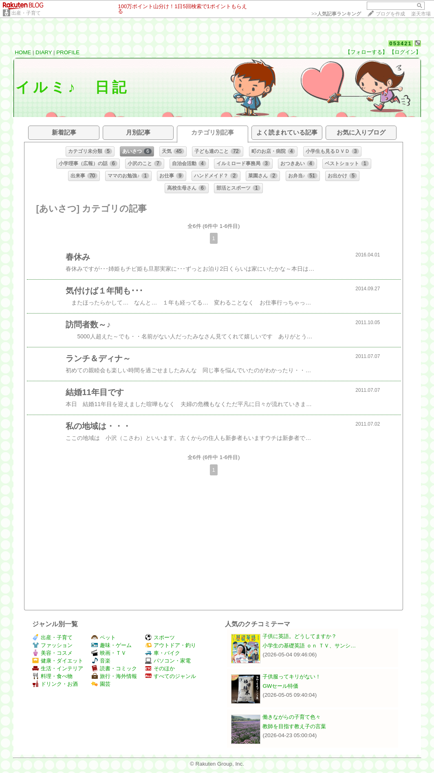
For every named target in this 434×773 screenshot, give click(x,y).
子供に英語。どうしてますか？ (299, 636)
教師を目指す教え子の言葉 (294, 726)
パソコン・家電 (168, 661)
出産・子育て (26, 13)
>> (336, 14)
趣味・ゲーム (111, 645)
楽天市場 (421, 14)
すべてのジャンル (170, 676)
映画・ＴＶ (108, 653)
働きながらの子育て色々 (291, 717)
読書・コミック (114, 668)
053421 (400, 43)
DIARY (43, 52)
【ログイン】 (405, 52)
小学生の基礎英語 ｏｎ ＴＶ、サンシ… (309, 646)
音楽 (100, 661)
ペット (103, 637)
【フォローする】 (366, 52)
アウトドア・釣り (170, 645)
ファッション (52, 645)
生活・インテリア (57, 668)
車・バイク (162, 653)
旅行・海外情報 (114, 676)
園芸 (100, 684)
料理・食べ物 (52, 676)
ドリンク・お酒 (55, 684)
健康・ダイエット (57, 661)
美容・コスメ (52, 653)
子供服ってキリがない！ (291, 677)
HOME (23, 52)
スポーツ (160, 637)
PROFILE (67, 52)
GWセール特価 (280, 686)
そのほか (160, 668)
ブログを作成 (390, 14)
